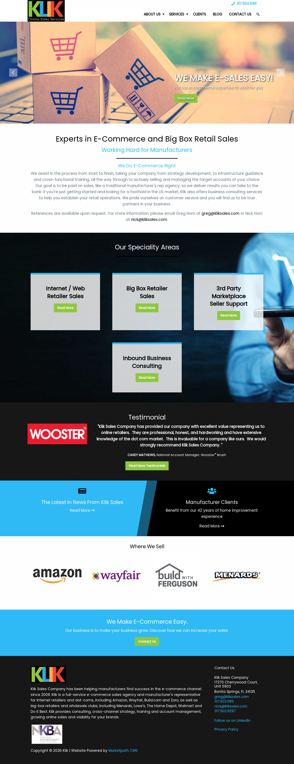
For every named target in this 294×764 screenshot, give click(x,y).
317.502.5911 (242, 3)
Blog (217, 14)
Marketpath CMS (123, 750)
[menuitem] (153, 14)
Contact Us (240, 14)
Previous (13, 73)
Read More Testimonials (147, 466)
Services (176, 14)
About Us (152, 14)
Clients (199, 14)
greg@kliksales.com (220, 213)
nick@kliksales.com (149, 219)
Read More (186, 98)
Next (281, 73)
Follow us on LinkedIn (232, 720)
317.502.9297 (225, 711)
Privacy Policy (226, 729)
